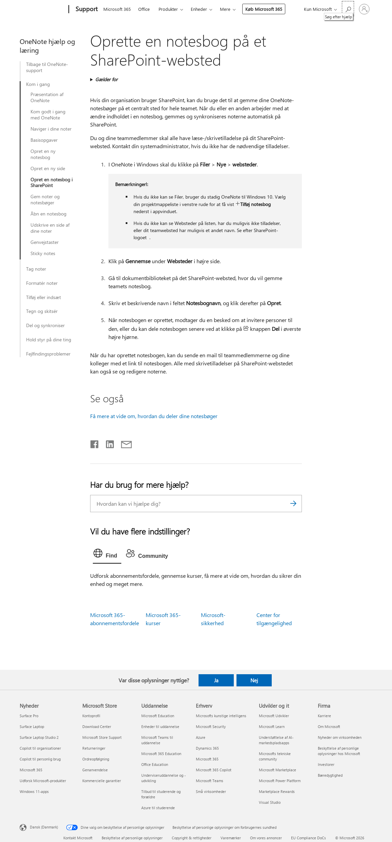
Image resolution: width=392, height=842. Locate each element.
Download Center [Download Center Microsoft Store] (96, 726)
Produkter (168, 9)
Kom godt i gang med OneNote (47, 115)
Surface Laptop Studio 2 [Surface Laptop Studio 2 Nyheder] (39, 737)
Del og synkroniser (45, 325)
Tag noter (36, 269)
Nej (254, 680)
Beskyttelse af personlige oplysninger (132, 837)
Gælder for (106, 79)
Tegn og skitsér (42, 311)
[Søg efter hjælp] (348, 8)
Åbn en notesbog (48, 214)
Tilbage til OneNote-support (47, 67)
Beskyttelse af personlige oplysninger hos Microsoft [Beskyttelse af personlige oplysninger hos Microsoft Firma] (339, 751)
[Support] (86, 9)
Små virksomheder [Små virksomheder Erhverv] (211, 791)
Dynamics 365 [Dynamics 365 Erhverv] (207, 748)
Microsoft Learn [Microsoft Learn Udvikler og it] (272, 726)
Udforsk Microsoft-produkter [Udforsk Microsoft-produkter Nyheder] (43, 780)
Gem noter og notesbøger (45, 200)
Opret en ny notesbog (43, 154)
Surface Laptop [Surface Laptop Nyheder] (32, 726)
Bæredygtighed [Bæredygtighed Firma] (330, 775)
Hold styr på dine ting (48, 340)
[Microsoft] (43, 9)
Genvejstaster (44, 242)
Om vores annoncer (266, 837)
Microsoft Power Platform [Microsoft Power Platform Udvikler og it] (280, 780)
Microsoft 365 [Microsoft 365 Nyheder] (31, 769)
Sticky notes (42, 253)
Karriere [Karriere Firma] (324, 715)
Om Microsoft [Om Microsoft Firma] (329, 726)
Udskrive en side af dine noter (49, 228)
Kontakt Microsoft (77, 837)
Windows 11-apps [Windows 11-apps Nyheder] (34, 791)
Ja (216, 680)
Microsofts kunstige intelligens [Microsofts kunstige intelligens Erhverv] (221, 715)
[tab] (107, 555)
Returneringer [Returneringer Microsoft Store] (93, 748)
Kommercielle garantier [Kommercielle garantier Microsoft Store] (101, 780)
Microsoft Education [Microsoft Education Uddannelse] (157, 715)
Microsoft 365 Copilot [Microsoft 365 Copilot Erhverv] (213, 769)
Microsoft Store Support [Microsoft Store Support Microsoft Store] (102, 737)
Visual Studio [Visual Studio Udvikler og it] (270, 802)
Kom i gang (38, 84)
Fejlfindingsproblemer (48, 354)
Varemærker (231, 837)
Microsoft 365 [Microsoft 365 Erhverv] (207, 758)
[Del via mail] (123, 442)
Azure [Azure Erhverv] (200, 737)
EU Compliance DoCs (308, 837)
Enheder (199, 9)
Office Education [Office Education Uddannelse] (154, 764)
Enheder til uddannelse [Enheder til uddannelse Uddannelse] (160, 726)
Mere (225, 9)
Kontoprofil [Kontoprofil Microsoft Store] (91, 715)
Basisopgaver (44, 140)
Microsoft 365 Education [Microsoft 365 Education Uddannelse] (161, 753)
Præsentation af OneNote (46, 97)
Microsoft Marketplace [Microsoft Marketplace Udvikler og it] (277, 769)
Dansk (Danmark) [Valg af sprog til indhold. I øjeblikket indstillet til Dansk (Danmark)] (44, 826)
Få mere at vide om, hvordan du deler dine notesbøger (154, 415)
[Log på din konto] (364, 9)
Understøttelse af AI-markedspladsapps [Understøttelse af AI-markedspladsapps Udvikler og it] (276, 740)
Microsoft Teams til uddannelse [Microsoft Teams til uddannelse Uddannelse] (157, 740)
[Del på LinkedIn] (107, 442)
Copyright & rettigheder (191, 837)
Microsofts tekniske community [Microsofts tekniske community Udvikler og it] (275, 756)
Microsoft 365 (117, 9)
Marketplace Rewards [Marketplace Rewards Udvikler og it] (277, 791)
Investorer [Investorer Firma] (326, 764)
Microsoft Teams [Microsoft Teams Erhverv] (209, 780)
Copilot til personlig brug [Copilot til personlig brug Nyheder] (40, 758)
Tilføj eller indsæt (43, 297)
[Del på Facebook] (95, 442)
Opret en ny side (47, 168)
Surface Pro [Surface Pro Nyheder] (29, 715)
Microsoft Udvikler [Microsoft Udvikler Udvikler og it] (274, 715)
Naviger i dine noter (50, 129)
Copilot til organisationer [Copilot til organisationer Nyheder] (40, 748)
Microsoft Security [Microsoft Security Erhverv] (211, 726)
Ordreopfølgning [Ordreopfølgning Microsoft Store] (95, 758)
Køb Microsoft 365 (263, 9)
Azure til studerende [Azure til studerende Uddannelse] (158, 807)
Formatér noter (42, 283)
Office (144, 9)
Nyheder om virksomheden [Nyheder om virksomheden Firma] (340, 737)
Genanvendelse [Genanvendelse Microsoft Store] (95, 769)
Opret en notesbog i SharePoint (51, 183)
